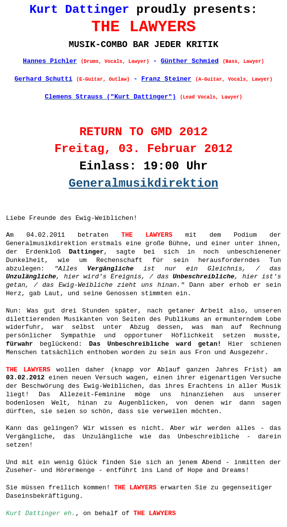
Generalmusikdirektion (143, 183)
